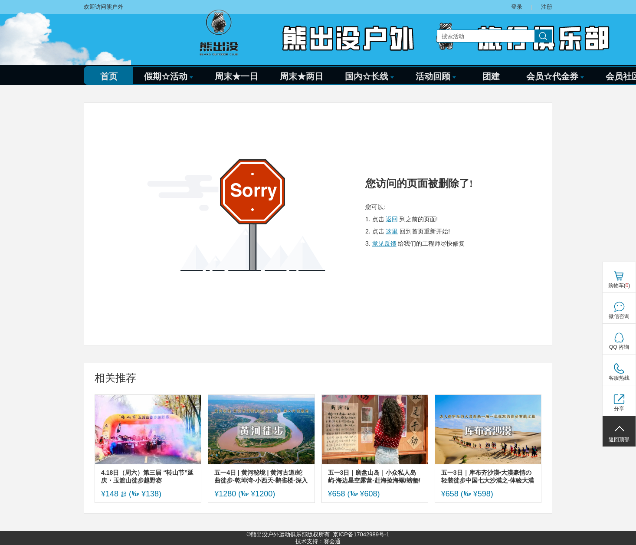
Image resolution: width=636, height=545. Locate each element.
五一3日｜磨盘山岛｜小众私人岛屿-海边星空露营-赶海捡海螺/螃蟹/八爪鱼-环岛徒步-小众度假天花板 (374, 476)
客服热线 (619, 378)
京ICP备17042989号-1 (361, 534)
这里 (392, 231)
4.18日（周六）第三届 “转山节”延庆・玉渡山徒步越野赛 (147, 476)
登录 (516, 6)
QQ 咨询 (619, 347)
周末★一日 (236, 76)
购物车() (619, 285)
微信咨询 (619, 316)
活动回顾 (436, 76)
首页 (109, 76)
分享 (619, 409)
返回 (392, 219)
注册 (546, 6)
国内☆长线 (369, 76)
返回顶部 (619, 440)
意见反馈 (384, 243)
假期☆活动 (168, 76)
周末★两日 (301, 76)
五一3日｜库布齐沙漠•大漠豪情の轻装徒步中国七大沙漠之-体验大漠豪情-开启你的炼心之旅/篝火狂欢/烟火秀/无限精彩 (487, 476)
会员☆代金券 (555, 76)
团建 (491, 76)
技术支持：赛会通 (318, 541)
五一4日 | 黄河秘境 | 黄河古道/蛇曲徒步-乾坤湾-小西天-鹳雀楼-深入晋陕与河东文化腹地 (261, 476)
